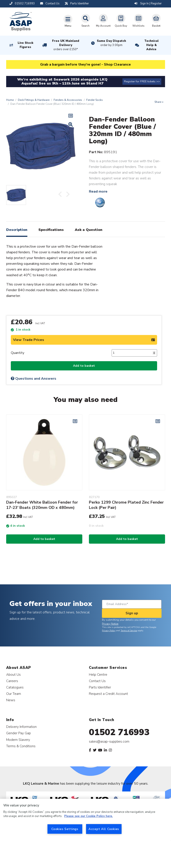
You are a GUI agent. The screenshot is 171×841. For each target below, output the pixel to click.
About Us (13, 674)
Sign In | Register (148, 4)
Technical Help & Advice (151, 45)
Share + (158, 102)
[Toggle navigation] (68, 21)
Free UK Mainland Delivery (65, 45)
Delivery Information (21, 726)
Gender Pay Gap (18, 733)
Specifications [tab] (51, 229)
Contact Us (97, 681)
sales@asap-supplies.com (109, 741)
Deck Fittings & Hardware (33, 100)
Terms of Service (128, 630)
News (10, 700)
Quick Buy (121, 21)
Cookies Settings (64, 829)
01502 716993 (119, 732)
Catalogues (15, 687)
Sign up (132, 613)
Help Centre (98, 674)
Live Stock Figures (25, 45)
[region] (85, 820)
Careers (12, 681)
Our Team (13, 693)
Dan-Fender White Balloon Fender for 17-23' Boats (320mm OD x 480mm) (42, 505)
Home (10, 100)
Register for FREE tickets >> (142, 81)
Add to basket (84, 366)
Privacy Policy (108, 630)
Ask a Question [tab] (88, 229)
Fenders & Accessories (68, 100)
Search (85, 21)
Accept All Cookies (103, 829)
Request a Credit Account (108, 693)
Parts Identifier (100, 687)
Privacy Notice (110, 624)
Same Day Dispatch (111, 43)
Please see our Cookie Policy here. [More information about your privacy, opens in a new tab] (88, 816)
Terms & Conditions (21, 746)
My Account (103, 21)
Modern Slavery (18, 739)
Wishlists (138, 21)
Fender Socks (94, 100)
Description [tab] (16, 229)
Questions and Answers (33, 378)
